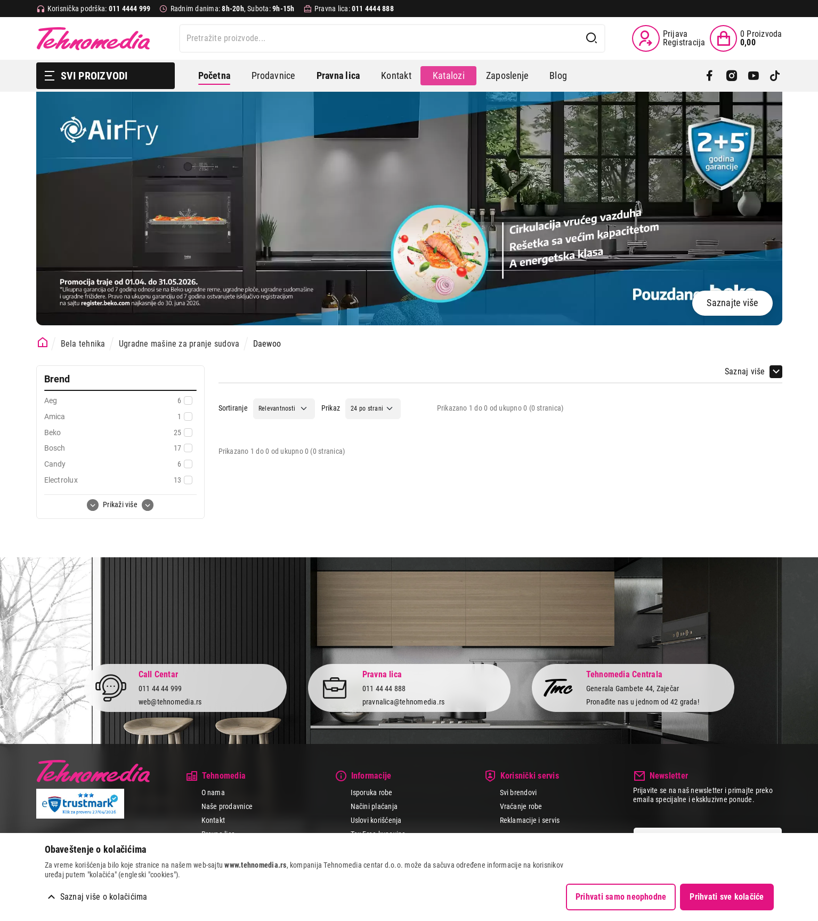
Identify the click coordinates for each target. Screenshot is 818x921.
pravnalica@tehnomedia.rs (403, 702)
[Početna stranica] (43, 342)
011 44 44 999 (160, 688)
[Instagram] (731, 76)
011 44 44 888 (384, 688)
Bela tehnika (83, 344)
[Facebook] (709, 76)
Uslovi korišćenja (376, 820)
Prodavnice (273, 75)
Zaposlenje (507, 75)
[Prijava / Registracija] (668, 38)
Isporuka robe (372, 792)
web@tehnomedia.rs (170, 702)
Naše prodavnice (227, 806)
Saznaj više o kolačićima (104, 897)
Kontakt (396, 75)
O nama (213, 792)
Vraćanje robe (521, 806)
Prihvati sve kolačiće (727, 897)
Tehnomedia (93, 38)
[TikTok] (775, 76)
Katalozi (449, 75)
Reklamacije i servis (530, 820)
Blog (558, 75)
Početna (214, 75)
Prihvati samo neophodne (621, 897)
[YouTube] (753, 76)
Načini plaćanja (374, 806)
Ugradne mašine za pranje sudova (179, 344)
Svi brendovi (518, 792)
